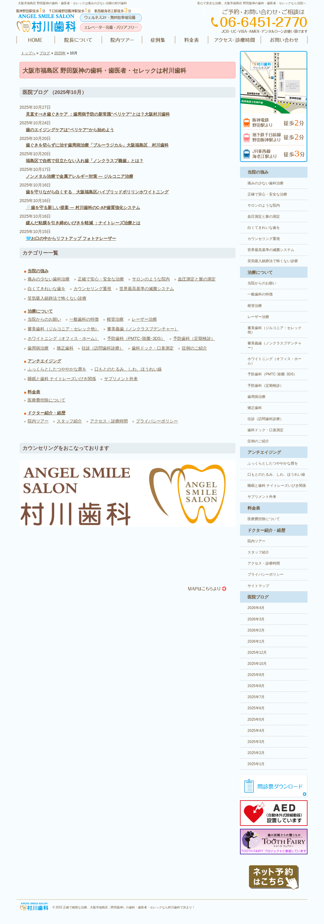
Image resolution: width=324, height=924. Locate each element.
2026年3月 (256, 619)
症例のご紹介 (158, 40)
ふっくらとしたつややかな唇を (57, 369)
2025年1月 (256, 764)
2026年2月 (256, 630)
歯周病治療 (38, 348)
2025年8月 (256, 686)
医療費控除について (46, 400)
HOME (35, 40)
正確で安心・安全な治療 (101, 279)
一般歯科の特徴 (84, 319)
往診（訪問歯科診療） (103, 348)
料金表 (191, 40)
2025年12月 (257, 652)
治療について (40, 311)
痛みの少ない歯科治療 (49, 279)
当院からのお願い (44, 319)
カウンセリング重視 (92, 288)
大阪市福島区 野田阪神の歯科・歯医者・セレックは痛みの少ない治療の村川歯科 (72, 3)
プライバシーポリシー (157, 421)
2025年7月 (256, 697)
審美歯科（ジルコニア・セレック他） (63, 328)
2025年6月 (256, 708)
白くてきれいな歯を (46, 288)
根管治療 (115, 319)
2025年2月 (256, 753)
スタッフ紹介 (69, 421)
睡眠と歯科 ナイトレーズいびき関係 (62, 378)
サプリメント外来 (121, 378)
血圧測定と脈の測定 (197, 279)
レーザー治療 (144, 319)
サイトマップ (258, 586)
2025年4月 (256, 731)
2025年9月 (256, 675)
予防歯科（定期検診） (194, 338)
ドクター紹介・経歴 (78, 40)
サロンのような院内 (151, 279)
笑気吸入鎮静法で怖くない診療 (57, 298)
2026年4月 (256, 608)
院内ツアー (122, 40)
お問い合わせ (283, 40)
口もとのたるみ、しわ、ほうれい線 (128, 369)
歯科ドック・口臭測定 (153, 348)
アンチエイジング (44, 361)
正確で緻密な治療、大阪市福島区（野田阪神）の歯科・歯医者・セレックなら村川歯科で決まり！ (129, 907)
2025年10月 (257, 664)
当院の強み (38, 270)
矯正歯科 (65, 348)
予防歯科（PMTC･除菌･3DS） (136, 338)
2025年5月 (256, 719)
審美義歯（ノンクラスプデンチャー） (142, 328)
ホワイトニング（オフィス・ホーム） (63, 338)
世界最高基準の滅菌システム (146, 288)
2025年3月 (256, 742)
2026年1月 (256, 641)
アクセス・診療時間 (234, 40)
